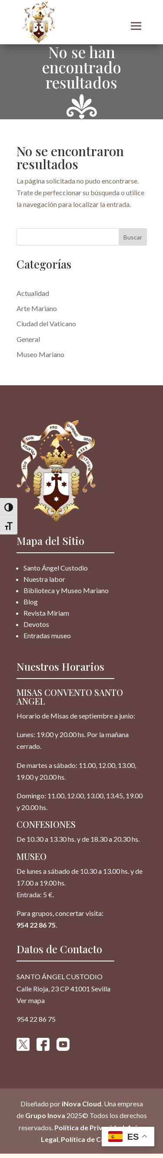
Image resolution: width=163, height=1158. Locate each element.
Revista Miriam (46, 613)
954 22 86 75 (36, 925)
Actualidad (33, 293)
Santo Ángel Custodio (55, 568)
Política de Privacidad (89, 1127)
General (28, 339)
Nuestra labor (44, 579)
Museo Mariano (40, 354)
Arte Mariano (37, 308)
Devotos (36, 624)
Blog (30, 601)
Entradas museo (47, 635)
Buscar (132, 237)
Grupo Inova (45, 1115)
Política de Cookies (92, 1139)
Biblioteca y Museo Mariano (66, 590)
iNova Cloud (80, 1103)
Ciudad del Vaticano (46, 323)
